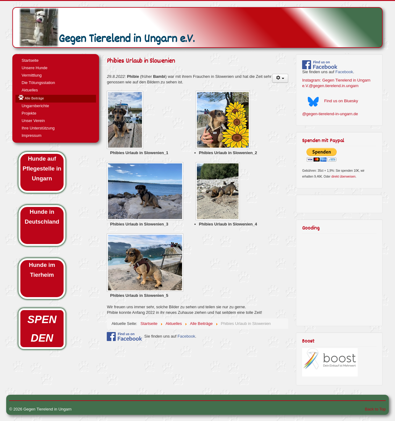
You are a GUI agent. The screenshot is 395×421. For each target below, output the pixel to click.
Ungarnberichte (35, 105)
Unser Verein (33, 120)
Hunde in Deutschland (42, 216)
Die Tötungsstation (38, 82)
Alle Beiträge (34, 98)
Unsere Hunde (35, 67)
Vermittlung (32, 75)
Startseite (30, 60)
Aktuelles (30, 90)
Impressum (31, 135)
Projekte (29, 113)
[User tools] (280, 78)
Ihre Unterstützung (38, 128)
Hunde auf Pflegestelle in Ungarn (42, 168)
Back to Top (375, 409)
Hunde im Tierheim (42, 270)
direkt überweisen (343, 176)
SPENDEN (41, 329)
